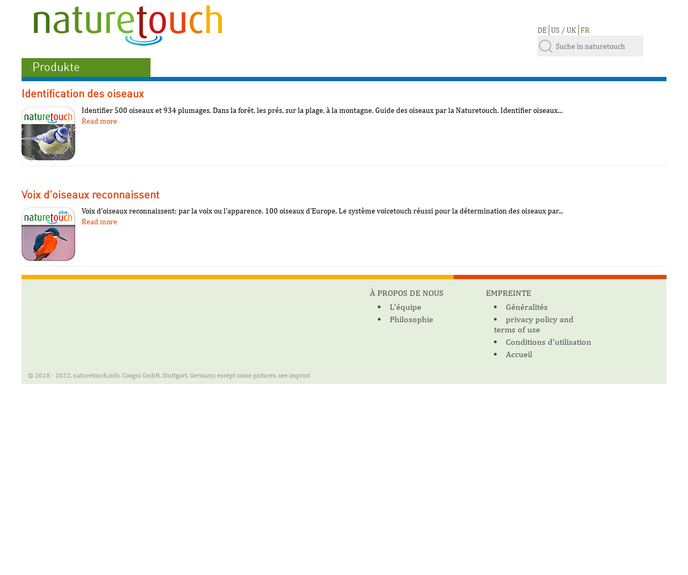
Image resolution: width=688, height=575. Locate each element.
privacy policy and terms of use (534, 324)
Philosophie (411, 319)
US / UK (563, 30)
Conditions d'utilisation (548, 342)
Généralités (527, 307)
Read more (99, 121)
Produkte (56, 67)
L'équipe (405, 307)
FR (585, 30)
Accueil (519, 354)
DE (542, 30)
